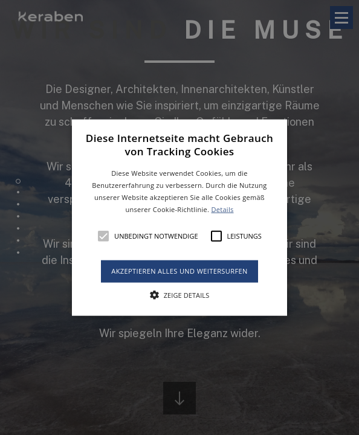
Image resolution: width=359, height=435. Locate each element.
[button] (179, 218)
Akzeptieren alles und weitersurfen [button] (179, 271)
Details (222, 208)
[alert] (179, 217)
